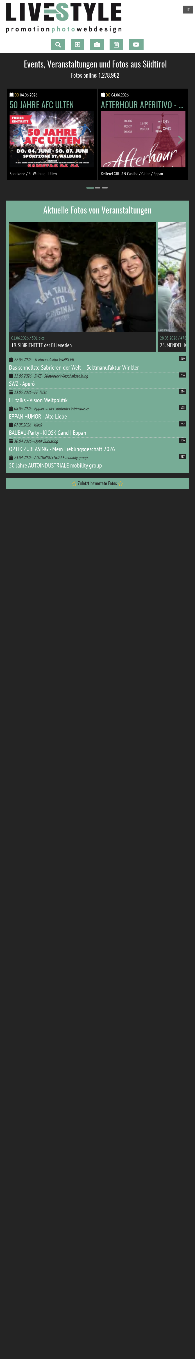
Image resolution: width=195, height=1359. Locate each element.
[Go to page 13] (108, 1132)
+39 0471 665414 (30, 1264)
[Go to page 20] (159, 1132)
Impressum (20, 1291)
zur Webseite (55, 1115)
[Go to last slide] (15, 139)
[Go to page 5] (50, 1132)
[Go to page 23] (86, 1137)
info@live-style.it (30, 1271)
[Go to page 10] (86, 1132)
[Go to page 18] (145, 1132)
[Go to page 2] (97, 187)
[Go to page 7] (64, 1132)
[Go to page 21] (167, 1132)
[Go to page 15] (123, 1132)
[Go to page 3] (105, 187)
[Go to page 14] (116, 1132)
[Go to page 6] (57, 1132)
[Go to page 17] (137, 1132)
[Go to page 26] (108, 1137)
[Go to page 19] (152, 1132)
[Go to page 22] (174, 1132)
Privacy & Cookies (44, 1291)
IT (188, 9)
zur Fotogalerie (54, 904)
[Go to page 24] (94, 1137)
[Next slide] (179, 139)
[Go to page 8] (72, 1132)
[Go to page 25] (101, 1137)
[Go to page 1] (90, 188)
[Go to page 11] (94, 1132)
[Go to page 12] (101, 1132)
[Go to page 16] (130, 1132)
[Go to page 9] (79, 1132)
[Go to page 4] (43, 1132)
